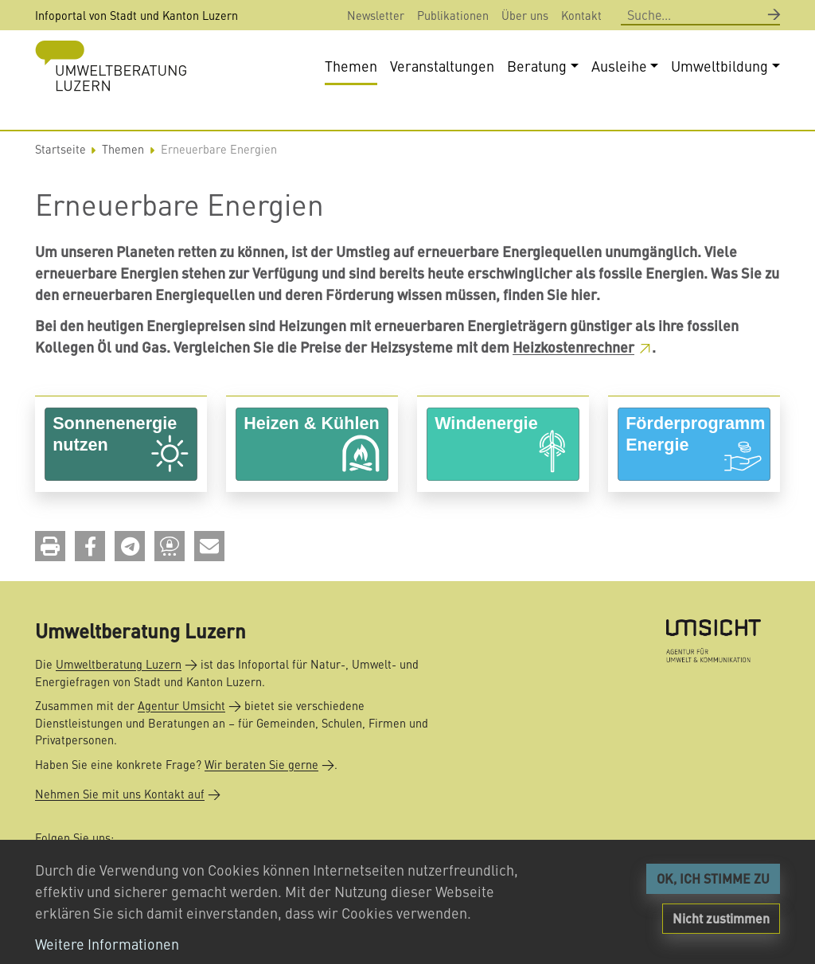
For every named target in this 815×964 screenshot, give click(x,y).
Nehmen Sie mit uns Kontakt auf (120, 794)
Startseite (60, 149)
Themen (123, 149)
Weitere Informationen (107, 944)
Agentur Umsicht (181, 705)
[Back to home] (110, 66)
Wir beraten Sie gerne (261, 764)
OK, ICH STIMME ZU (713, 878)
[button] (50, 546)
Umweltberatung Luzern (118, 664)
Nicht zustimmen (721, 918)
